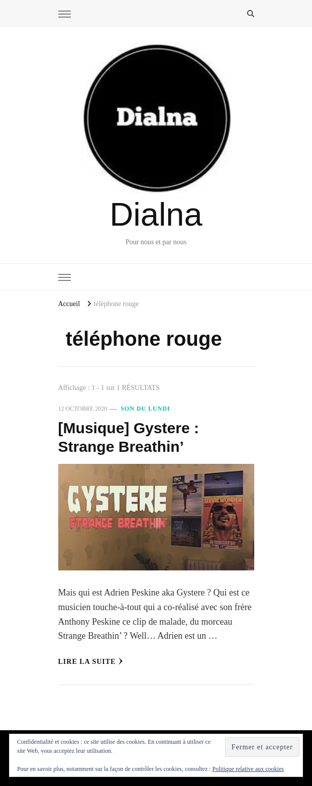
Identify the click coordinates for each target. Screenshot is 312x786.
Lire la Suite (91, 661)
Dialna (156, 214)
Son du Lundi (145, 408)
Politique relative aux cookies (248, 768)
